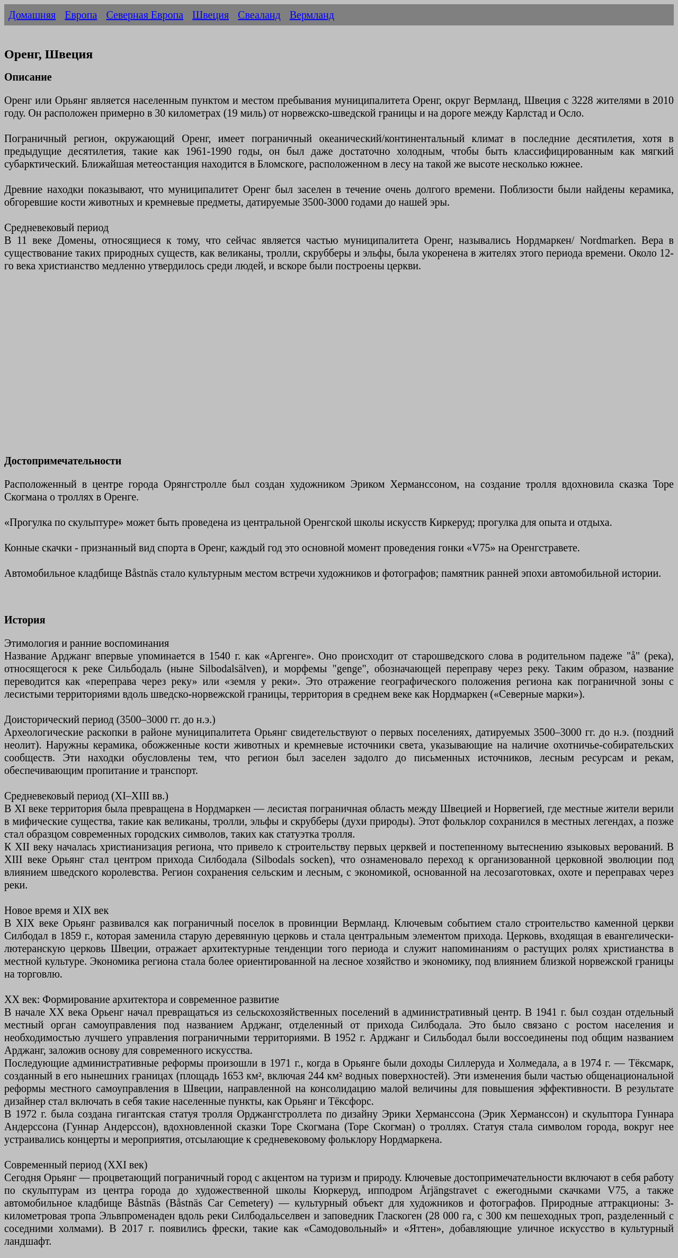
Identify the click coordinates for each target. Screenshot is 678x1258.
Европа (81, 15)
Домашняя (32, 15)
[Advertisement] (322, 369)
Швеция (210, 15)
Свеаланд (259, 15)
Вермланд (312, 15)
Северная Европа (144, 15)
